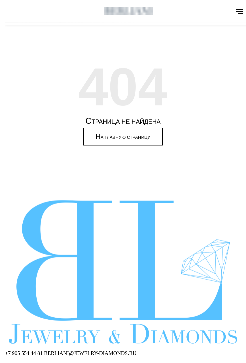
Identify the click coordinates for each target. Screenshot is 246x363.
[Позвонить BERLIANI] (24, 353)
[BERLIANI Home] (123, 272)
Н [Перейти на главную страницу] (123, 136)
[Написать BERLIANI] (90, 353)
